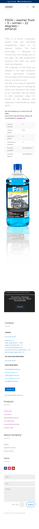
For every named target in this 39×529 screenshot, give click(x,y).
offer (7, 113)
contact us (21, 118)
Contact (20, 307)
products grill (8, 428)
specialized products (11, 418)
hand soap (8, 411)
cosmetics (7, 414)
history (6, 444)
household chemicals (11, 424)
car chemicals (9, 421)
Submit (30, 505)
